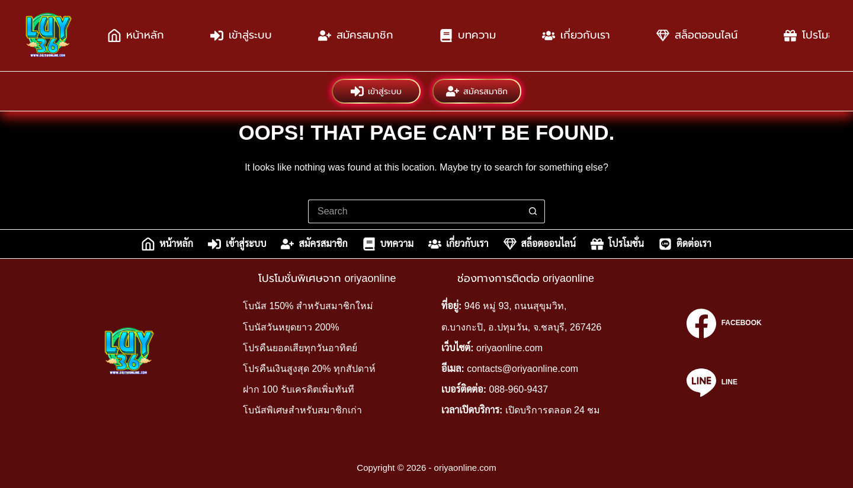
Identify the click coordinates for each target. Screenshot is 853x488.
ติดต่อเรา (685, 244)
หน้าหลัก (136, 35)
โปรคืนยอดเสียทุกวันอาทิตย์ (300, 348)
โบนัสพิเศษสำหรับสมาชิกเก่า (302, 410)
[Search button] (533, 211)
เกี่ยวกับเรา (576, 35)
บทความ (468, 35)
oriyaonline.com (509, 348)
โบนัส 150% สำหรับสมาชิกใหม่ (308, 306)
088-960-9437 (519, 389)
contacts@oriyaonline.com (522, 369)
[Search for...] (414, 211)
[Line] (724, 382)
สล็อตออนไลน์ (696, 35)
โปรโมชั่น (617, 244)
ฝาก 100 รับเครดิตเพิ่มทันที (298, 389)
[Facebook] (724, 323)
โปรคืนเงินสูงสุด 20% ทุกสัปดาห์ (309, 369)
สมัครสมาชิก (355, 35)
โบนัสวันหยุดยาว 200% (291, 327)
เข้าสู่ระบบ (241, 35)
